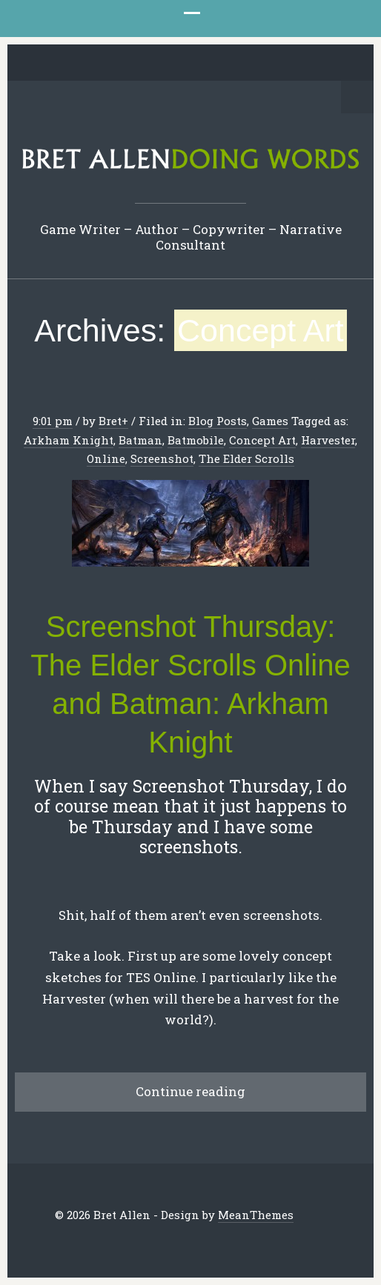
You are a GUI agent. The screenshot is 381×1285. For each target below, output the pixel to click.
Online (106, 458)
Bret (110, 420)
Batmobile (196, 440)
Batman (140, 440)
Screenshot (161, 458)
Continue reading (190, 1091)
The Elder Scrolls (246, 458)
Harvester (328, 440)
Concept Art (262, 440)
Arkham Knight (68, 440)
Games (270, 420)
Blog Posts (217, 420)
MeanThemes (256, 1214)
